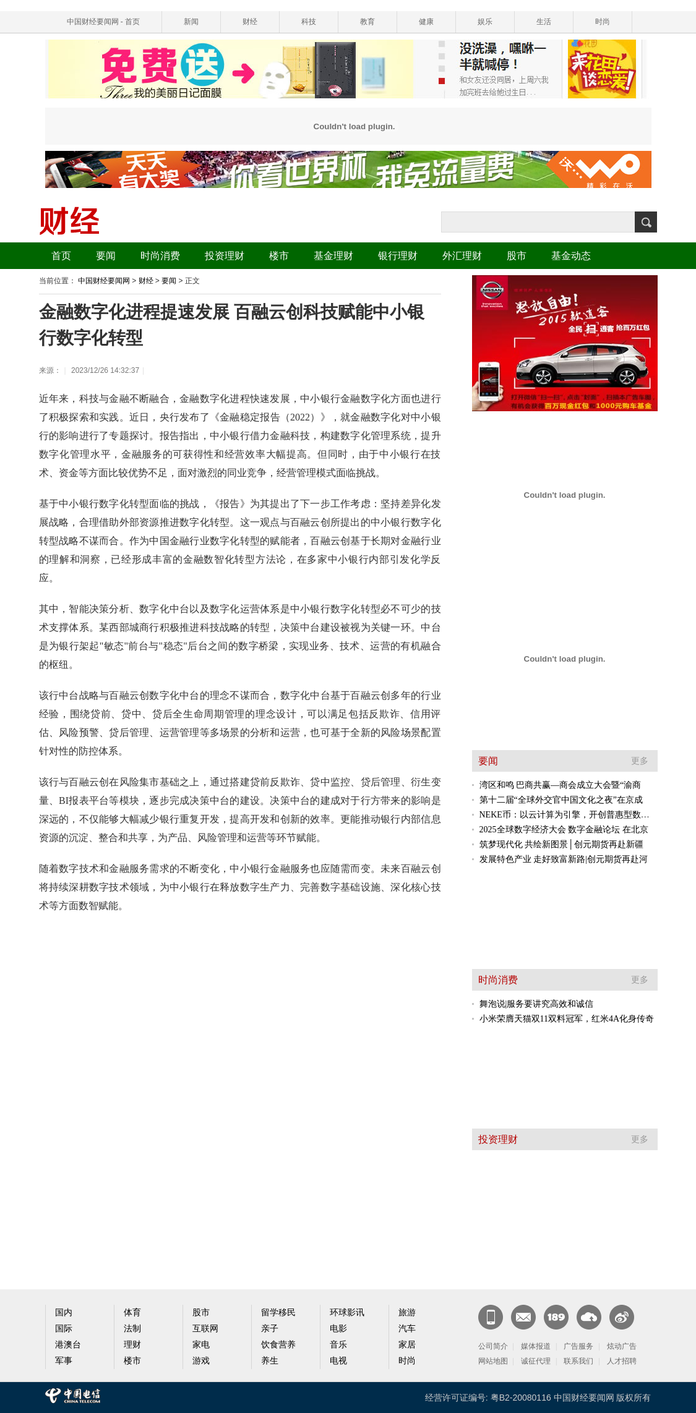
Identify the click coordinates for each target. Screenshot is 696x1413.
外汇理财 (462, 255)
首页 (61, 255)
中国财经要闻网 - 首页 (103, 21)
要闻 (106, 255)
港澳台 (68, 1344)
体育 (132, 1312)
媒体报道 (536, 1346)
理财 (132, 1344)
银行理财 (398, 255)
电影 (338, 1328)
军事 (63, 1360)
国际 (63, 1328)
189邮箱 (556, 1317)
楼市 (279, 255)
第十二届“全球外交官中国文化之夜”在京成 (561, 800)
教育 (367, 21)
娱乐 (485, 21)
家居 (407, 1344)
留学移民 (278, 1312)
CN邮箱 (523, 1317)
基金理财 (333, 255)
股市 (516, 255)
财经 (250, 21)
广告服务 (578, 1346)
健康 (426, 21)
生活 (543, 21)
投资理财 (224, 255)
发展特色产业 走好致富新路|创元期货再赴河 (563, 859)
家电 (201, 1344)
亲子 (269, 1328)
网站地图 (493, 1361)
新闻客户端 (490, 1317)
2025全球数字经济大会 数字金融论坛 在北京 (563, 829)
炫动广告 (622, 1346)
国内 (63, 1312)
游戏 (201, 1360)
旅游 (407, 1312)
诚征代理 (536, 1361)
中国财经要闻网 (104, 280)
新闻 (191, 21)
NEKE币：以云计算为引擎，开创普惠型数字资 (568, 814)
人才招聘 (622, 1361)
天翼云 (589, 1317)
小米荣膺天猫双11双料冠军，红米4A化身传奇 (567, 1018)
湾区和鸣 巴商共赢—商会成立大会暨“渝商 (560, 785)
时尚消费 (160, 255)
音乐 (338, 1344)
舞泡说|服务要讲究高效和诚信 (536, 1004)
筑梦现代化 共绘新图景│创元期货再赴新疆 (561, 844)
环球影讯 (347, 1312)
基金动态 (571, 255)
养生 (269, 1360)
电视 (338, 1360)
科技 (308, 21)
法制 (132, 1328)
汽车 (407, 1328)
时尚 (602, 21)
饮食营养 (278, 1344)
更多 (639, 761)
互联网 (205, 1328)
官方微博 (621, 1317)
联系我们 (578, 1361)
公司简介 (493, 1346)
